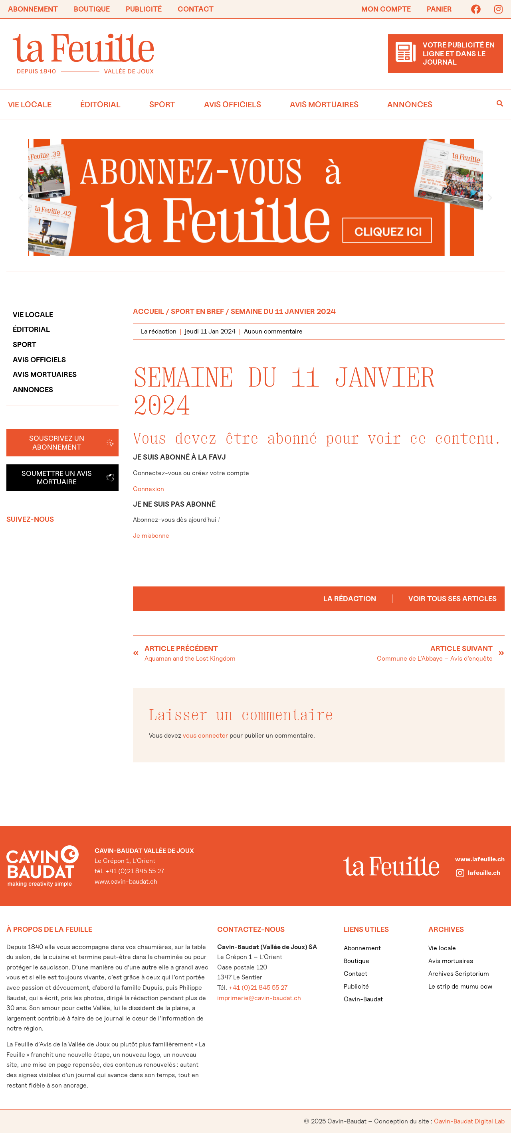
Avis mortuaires (324, 104)
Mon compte (386, 9)
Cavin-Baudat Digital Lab (469, 1121)
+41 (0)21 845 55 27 (258, 987)
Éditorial (100, 104)
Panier (439, 9)
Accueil (148, 311)
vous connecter (205, 735)
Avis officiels (232, 104)
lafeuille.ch (484, 872)
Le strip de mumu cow (460, 986)
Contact (196, 9)
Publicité (144, 9)
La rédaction (349, 598)
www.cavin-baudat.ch (126, 881)
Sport (162, 104)
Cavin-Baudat (363, 999)
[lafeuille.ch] (460, 873)
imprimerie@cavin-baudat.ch (259, 998)
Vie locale (29, 104)
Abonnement (33, 9)
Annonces (409, 104)
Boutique (92, 9)
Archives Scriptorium (458, 973)
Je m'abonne (151, 535)
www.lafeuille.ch (480, 859)
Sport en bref (197, 311)
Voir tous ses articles (452, 598)
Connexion (148, 489)
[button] (21, 197)
